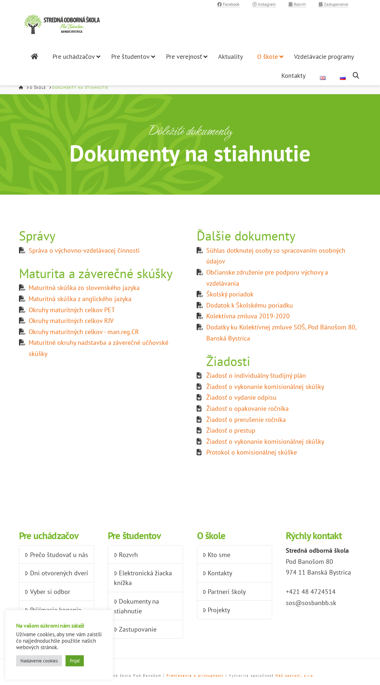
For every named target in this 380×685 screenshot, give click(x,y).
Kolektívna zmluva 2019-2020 (248, 316)
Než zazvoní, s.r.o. (294, 675)
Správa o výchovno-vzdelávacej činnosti (84, 250)
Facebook (228, 4)
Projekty (216, 610)
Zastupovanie (333, 4)
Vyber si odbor (47, 592)
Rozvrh (297, 4)
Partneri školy (224, 592)
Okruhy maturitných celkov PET (72, 310)
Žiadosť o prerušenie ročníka (246, 419)
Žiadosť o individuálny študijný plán (256, 375)
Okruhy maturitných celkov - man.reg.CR (84, 332)
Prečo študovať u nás (56, 555)
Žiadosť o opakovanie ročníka (247, 408)
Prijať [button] (75, 661)
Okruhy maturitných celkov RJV (71, 321)
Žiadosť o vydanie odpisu (241, 397)
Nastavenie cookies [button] (39, 661)
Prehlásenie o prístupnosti (195, 675)
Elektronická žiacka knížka (143, 578)
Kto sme (216, 555)
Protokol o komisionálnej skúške (251, 452)
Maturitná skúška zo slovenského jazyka (84, 288)
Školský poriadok (230, 294)
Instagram (264, 4)
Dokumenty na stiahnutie (136, 606)
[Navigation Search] (357, 75)
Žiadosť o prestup (230, 430)
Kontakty (217, 573)
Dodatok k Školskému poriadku (249, 305)
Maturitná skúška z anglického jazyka (80, 299)
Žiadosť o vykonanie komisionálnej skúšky (265, 386)
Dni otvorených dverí (56, 573)
